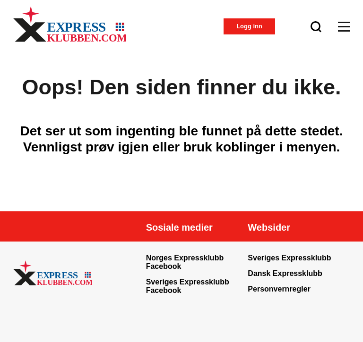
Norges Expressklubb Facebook (185, 262)
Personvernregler (279, 289)
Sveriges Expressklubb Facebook (187, 286)
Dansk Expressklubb (285, 273)
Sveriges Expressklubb (289, 258)
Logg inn (249, 26)
